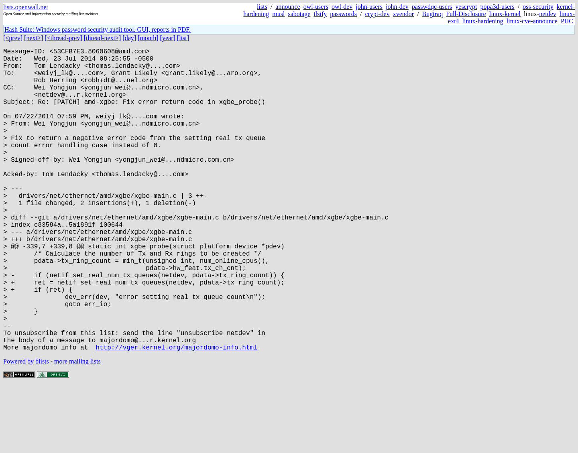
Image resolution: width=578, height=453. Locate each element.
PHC (567, 21)
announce (287, 6)
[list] (183, 38)
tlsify (320, 13)
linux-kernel (505, 13)
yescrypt (466, 6)
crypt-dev (377, 13)
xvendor (403, 13)
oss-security (538, 6)
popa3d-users (497, 6)
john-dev (397, 6)
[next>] (33, 38)
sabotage (299, 13)
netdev (547, 13)
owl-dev (342, 6)
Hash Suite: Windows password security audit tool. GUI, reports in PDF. (97, 29)
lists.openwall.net (25, 7)
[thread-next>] (102, 38)
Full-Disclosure (466, 13)
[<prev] (12, 38)
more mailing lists (77, 428)
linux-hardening (482, 21)
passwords (343, 13)
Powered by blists (26, 428)
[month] (148, 38)
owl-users (315, 6)
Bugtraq (432, 13)
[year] (167, 38)
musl (278, 13)
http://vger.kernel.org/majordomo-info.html (176, 414)
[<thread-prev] (63, 38)
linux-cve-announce (532, 21)
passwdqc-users (432, 6)
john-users (369, 6)
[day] (129, 38)
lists (262, 6)
